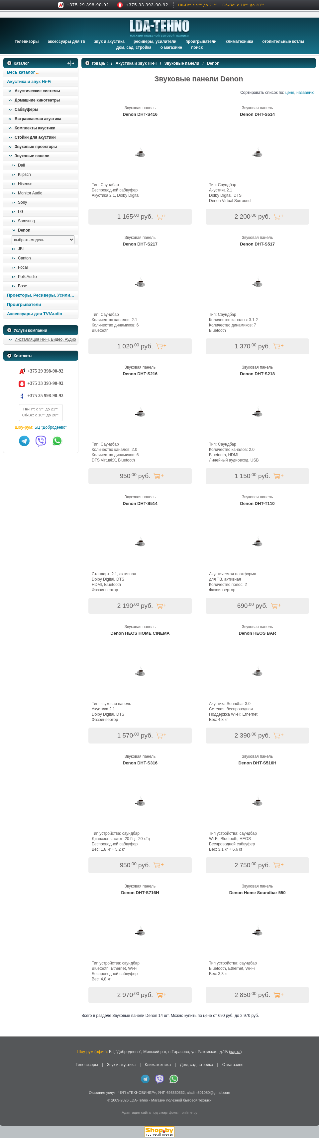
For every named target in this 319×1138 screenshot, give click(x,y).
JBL (21, 249)
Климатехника (239, 41)
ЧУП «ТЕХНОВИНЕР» (137, 1093)
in (9, 1104)
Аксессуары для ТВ (66, 41)
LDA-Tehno (139, 1100)
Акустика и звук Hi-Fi (29, 81)
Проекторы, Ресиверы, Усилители (42, 295)
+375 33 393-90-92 (147, 4)
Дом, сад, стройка (133, 47)
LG (20, 211)
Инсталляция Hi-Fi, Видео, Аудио (45, 339)
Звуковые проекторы (36, 146)
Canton (24, 258)
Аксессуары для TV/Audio (34, 313)
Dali (21, 165)
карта (235, 1051)
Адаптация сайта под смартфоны (150, 1112)
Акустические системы (37, 91)
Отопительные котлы (283, 41)
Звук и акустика (109, 41)
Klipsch (24, 174)
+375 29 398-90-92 (88, 4)
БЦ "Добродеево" (51, 427)
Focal (23, 267)
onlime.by (189, 1112)
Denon (24, 230)
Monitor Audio (30, 193)
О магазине (233, 1064)
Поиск (197, 47)
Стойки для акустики (35, 137)
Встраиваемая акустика (38, 118)
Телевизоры (27, 41)
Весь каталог (21, 72)
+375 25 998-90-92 (45, 395)
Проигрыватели (200, 41)
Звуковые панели (32, 156)
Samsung (26, 221)
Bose (22, 286)
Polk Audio (27, 276)
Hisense (25, 183)
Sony (22, 202)
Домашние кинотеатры (37, 100)
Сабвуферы (26, 109)
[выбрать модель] (43, 239)
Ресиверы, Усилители (155, 41)
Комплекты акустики (35, 128)
